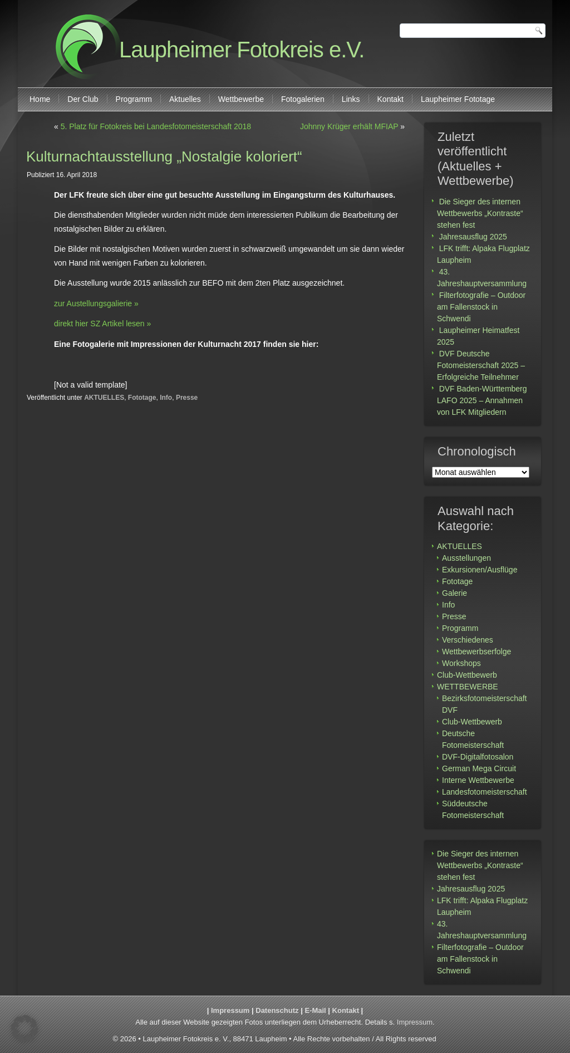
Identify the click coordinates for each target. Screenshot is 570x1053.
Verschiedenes (467, 639)
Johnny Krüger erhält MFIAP (349, 126)
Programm (134, 99)
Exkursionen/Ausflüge (479, 569)
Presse (187, 397)
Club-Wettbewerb (467, 674)
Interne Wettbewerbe (478, 780)
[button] (24, 1028)
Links (351, 99)
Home (40, 99)
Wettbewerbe (241, 99)
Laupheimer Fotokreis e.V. (241, 49)
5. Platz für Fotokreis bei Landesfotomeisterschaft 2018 (156, 126)
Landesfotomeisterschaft (484, 791)
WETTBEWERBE (467, 686)
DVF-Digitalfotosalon (477, 756)
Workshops (461, 663)
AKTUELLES (104, 397)
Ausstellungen (466, 558)
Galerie (454, 593)
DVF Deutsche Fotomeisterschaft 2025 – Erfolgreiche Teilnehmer (481, 365)
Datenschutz (276, 1010)
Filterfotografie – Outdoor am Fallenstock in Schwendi (481, 307)
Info (166, 397)
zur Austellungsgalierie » (96, 303)
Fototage (142, 397)
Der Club (82, 99)
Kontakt (390, 99)
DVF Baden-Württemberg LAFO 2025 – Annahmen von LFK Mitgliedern (482, 400)
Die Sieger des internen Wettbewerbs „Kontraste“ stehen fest (480, 213)
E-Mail (315, 1010)
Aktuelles (185, 99)
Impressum (230, 1010)
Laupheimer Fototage (458, 99)
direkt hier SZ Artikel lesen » (102, 323)
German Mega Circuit (479, 768)
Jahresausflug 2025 (473, 236)
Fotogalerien (303, 99)
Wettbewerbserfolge (476, 651)
